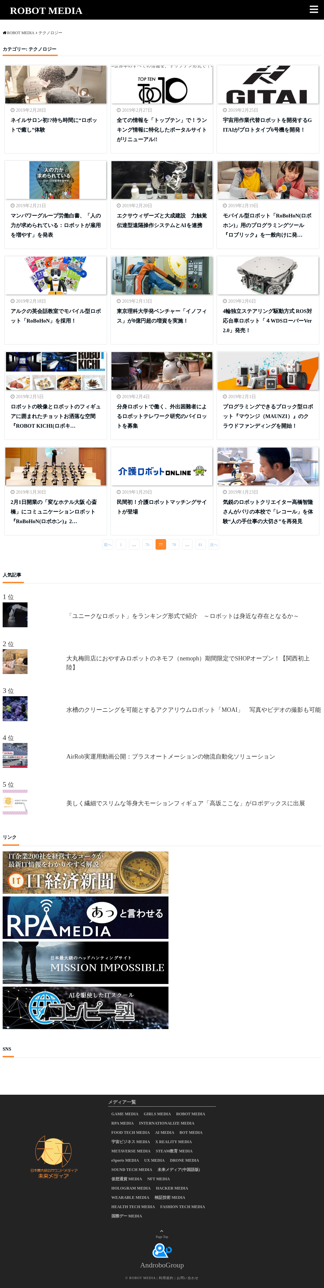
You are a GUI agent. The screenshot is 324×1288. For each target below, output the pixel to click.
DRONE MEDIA (184, 1160)
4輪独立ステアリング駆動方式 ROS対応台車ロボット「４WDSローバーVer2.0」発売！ (267, 320)
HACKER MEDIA (172, 1188)
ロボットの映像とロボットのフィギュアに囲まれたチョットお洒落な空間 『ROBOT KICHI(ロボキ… (56, 416)
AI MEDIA (164, 1132)
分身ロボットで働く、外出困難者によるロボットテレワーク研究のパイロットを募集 (162, 416)
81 (201, 544)
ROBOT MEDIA (46, 10)
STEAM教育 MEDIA (174, 1151)
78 (174, 544)
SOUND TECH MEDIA (131, 1169)
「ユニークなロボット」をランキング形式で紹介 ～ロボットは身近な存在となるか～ (185, 616)
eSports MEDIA (125, 1160)
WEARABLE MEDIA (130, 1197)
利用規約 (166, 1278)
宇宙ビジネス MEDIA (130, 1141)
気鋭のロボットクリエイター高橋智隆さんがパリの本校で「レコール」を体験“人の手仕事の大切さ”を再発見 (268, 511)
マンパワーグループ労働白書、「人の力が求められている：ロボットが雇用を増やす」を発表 (56, 225)
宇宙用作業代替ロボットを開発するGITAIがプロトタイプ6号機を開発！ (267, 125)
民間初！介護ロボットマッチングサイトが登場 (162, 507)
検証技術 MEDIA (170, 1197)
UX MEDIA (154, 1160)
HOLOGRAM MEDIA (131, 1188)
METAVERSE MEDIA (131, 1151)
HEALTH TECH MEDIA (133, 1206)
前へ (108, 544)
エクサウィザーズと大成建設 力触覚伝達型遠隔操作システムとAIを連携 (162, 220)
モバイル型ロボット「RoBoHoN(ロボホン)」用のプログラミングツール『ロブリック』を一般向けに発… (267, 225)
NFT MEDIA (158, 1179)
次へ (214, 544)
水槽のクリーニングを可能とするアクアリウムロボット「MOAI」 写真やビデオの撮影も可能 (193, 709)
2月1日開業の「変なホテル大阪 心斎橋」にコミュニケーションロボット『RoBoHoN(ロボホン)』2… (54, 511)
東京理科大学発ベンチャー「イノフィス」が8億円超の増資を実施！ (162, 316)
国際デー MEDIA (126, 1216)
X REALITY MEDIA (173, 1141)
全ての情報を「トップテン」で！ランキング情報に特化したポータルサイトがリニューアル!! (162, 129)
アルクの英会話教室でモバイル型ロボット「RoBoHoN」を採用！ (56, 316)
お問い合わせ (188, 1278)
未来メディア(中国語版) (179, 1169)
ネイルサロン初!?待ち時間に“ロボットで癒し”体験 (54, 125)
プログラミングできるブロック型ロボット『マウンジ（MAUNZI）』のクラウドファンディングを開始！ (268, 416)
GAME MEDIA (125, 1114)
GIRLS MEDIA (157, 1114)
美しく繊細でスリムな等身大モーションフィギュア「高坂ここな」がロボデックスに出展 (185, 803)
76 (148, 544)
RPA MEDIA (122, 1123)
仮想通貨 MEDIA (126, 1179)
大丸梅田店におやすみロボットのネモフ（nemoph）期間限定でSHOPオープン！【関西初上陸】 (188, 663)
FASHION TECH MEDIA (182, 1206)
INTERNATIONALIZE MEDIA (166, 1123)
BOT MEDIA (190, 1132)
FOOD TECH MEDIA (130, 1132)
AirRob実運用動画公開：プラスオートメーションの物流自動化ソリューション (170, 756)
